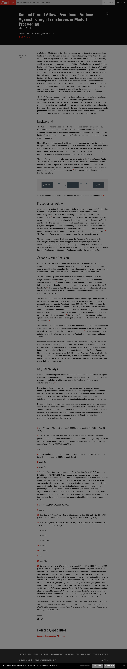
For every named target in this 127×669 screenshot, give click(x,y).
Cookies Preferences (85, 665)
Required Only (97, 665)
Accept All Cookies (109, 665)
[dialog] (63, 666)
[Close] (124, 666)
